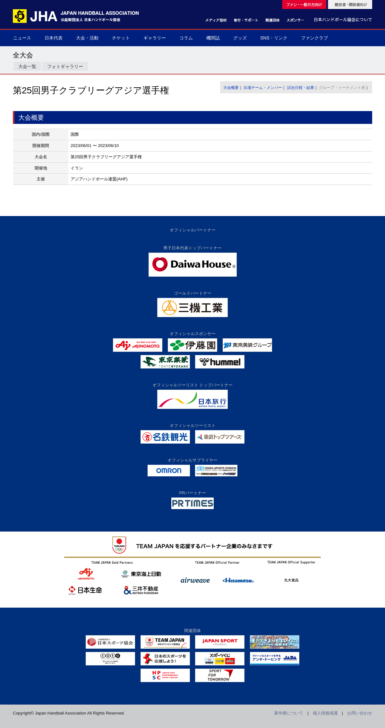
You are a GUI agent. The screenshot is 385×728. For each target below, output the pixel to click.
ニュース (22, 37)
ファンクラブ (314, 37)
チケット (121, 37)
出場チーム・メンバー (263, 87)
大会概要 (231, 87)
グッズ (240, 37)
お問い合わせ (359, 713)
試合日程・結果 (300, 87)
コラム (186, 37)
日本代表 (54, 37)
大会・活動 (87, 37)
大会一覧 (27, 66)
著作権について (288, 713)
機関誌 (213, 37)
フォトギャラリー (65, 66)
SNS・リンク (273, 37)
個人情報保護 (325, 713)
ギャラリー (154, 37)
